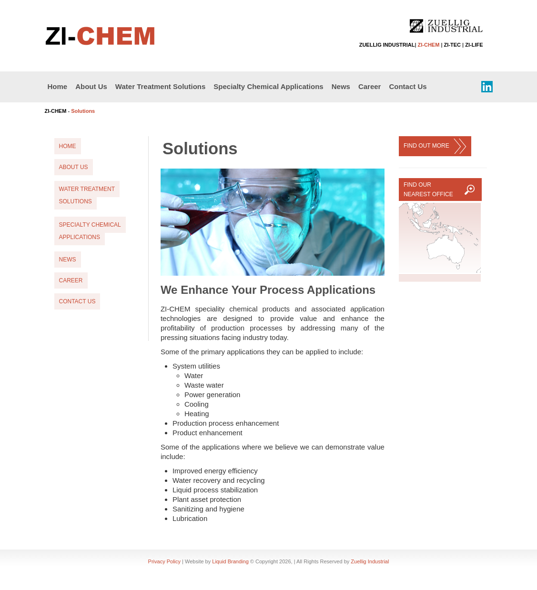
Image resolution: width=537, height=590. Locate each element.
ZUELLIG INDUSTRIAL (387, 45)
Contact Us (407, 86)
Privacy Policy (164, 561)
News (341, 86)
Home (58, 86)
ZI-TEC (452, 45)
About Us (91, 86)
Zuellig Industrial (370, 561)
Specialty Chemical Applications (268, 86)
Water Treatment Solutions (160, 86)
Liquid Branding (230, 561)
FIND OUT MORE (435, 146)
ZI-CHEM (429, 45)
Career (369, 86)
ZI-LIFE (474, 45)
